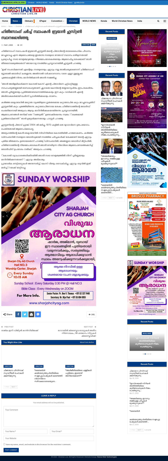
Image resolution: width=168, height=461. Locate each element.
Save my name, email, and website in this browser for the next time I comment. (38, 444)
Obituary (29, 21)
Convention (56, 21)
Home (5, 21)
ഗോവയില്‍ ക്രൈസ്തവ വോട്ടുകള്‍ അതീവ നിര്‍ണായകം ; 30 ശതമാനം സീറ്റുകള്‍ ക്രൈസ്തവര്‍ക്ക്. (77, 333)
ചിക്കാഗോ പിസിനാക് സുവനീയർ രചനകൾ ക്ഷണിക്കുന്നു (147, 344)
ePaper (43, 21)
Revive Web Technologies (107, 457)
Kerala (51, 3)
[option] (147, 340)
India (139, 21)
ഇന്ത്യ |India (79, 3)
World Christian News (64, 3)
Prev (6, 387)
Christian (31, 3)
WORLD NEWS (41, 3)
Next (14, 387)
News (15, 21)
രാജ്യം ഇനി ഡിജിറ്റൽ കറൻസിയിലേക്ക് (19, 330)
